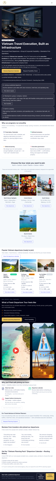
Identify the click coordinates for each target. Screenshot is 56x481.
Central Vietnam (28, 198)
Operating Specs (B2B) (38, 80)
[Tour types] (28, 209)
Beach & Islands (28, 233)
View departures (10, 206)
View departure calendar (41, 476)
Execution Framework (27, 80)
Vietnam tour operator (16, 56)
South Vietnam (45, 198)
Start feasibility (7, 103)
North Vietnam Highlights (10, 198)
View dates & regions (9, 90)
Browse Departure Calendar (11, 71)
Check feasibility (29, 319)
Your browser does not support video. (16, 350)
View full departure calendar (11, 256)
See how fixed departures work (12, 407)
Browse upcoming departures (12, 319)
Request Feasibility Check (30, 71)
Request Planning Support (10, 421)
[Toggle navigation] (52, 3)
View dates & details (10, 292)
